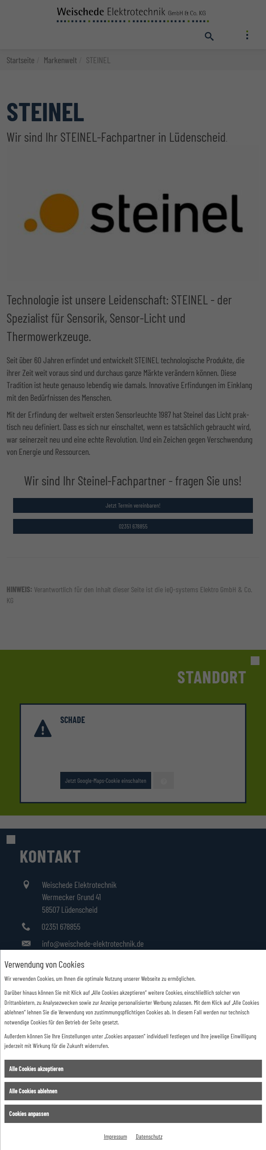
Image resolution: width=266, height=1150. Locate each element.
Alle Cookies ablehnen (33, 1091)
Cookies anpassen (29, 1113)
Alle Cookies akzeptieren (36, 1068)
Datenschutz (149, 1136)
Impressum (115, 1136)
